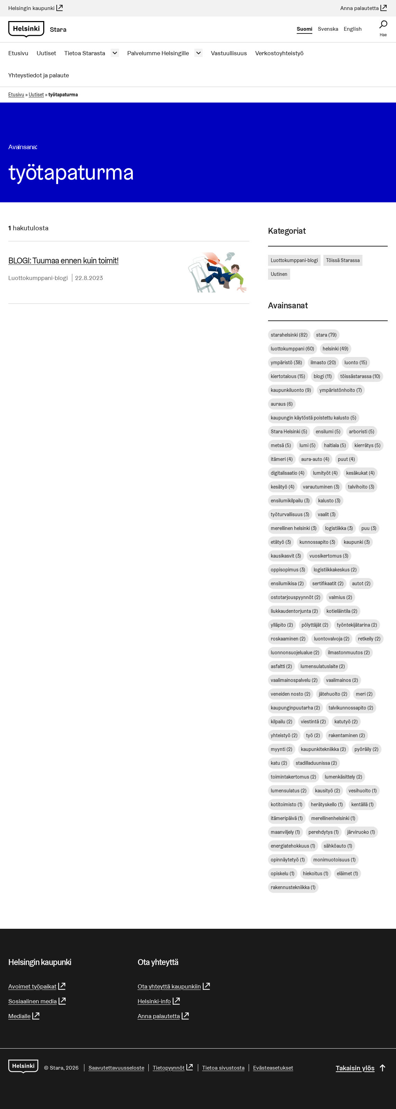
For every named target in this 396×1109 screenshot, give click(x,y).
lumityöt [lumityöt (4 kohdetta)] (325, 473)
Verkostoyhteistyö (279, 53)
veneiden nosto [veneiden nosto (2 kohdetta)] (291, 694)
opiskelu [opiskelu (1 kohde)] (283, 873)
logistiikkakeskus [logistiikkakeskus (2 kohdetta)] (335, 570)
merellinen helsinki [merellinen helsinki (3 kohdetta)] (294, 528)
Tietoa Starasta (84, 53)
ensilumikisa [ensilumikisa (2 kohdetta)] (287, 583)
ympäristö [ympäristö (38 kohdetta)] (286, 362)
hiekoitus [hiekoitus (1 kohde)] (316, 873)
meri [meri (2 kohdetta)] (364, 694)
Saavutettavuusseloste (116, 1067)
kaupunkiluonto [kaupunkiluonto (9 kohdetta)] (291, 390)
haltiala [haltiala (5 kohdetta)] (335, 445)
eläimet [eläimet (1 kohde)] (347, 873)
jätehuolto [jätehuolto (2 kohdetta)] (333, 694)
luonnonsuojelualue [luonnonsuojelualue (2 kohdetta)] (295, 652)
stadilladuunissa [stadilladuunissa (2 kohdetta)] (316, 763)
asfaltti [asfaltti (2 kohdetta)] (281, 666)
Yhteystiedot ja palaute (38, 75)
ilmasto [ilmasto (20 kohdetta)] (323, 362)
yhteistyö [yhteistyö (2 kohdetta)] (284, 735)
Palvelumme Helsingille (158, 53)
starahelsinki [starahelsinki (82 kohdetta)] (289, 335)
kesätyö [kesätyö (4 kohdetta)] (283, 487)
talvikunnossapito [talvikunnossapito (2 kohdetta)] (351, 708)
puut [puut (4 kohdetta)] (346, 459)
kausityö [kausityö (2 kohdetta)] (327, 791)
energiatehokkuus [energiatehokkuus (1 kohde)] (293, 846)
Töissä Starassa (343, 260)
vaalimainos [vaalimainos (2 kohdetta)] (342, 680)
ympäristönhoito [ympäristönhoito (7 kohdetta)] (341, 390)
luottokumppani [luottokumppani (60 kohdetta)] (292, 349)
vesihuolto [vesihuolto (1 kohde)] (363, 791)
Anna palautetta (364, 8)
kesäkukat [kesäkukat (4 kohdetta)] (360, 473)
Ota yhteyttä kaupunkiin (174, 986)
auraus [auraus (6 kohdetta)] (282, 404)
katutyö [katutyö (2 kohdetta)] (346, 722)
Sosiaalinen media (37, 1001)
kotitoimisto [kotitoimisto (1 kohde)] (287, 804)
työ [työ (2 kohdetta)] (313, 735)
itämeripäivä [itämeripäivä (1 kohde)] (287, 818)
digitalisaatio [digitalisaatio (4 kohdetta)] (288, 473)
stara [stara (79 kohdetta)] (326, 335)
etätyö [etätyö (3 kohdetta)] (281, 542)
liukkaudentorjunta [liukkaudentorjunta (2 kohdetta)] (294, 611)
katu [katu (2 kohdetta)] (279, 763)
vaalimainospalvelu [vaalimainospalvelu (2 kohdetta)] (294, 680)
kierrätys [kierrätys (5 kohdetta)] (367, 445)
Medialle (24, 1016)
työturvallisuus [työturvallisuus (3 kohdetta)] (290, 514)
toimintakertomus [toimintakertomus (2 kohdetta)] (293, 777)
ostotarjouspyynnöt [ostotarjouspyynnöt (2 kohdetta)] (296, 597)
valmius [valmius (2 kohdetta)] (340, 597)
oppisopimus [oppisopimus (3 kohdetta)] (288, 570)
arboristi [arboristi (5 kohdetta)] (362, 431)
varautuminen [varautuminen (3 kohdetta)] (321, 487)
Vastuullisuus (229, 53)
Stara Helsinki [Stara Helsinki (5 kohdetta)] (289, 431)
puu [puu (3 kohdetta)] (369, 528)
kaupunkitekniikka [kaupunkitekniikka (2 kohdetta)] (323, 749)
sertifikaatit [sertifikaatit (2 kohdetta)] (328, 583)
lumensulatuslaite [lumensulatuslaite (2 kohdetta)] (323, 666)
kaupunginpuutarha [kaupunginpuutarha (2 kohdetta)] (295, 708)
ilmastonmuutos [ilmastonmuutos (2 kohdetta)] (349, 652)
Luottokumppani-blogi (38, 278)
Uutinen (279, 274)
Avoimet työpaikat (37, 986)
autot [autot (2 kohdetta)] (361, 583)
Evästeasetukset (273, 1067)
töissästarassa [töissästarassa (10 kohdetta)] (360, 376)
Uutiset (46, 53)
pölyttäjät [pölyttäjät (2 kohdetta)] (315, 625)
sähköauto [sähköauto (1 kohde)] (338, 846)
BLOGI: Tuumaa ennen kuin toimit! (63, 260)
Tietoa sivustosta (223, 1067)
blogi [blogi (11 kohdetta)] (323, 376)
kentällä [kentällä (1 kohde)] (362, 804)
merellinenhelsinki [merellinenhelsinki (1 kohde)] (333, 818)
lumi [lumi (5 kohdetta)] (308, 445)
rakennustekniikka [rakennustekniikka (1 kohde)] (293, 887)
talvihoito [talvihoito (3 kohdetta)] (361, 487)
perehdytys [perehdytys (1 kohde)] (323, 832)
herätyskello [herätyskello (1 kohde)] (327, 804)
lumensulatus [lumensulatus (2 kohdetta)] (289, 791)
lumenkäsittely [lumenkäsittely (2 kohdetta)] (343, 777)
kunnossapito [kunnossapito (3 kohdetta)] (317, 542)
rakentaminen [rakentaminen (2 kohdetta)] (347, 735)
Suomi (304, 28)
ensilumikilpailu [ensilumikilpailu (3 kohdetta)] (290, 501)
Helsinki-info (159, 1001)
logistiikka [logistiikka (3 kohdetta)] (339, 528)
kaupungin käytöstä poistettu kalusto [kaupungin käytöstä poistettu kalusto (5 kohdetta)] (314, 418)
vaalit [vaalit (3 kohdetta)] (327, 514)
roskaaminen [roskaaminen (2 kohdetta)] (288, 639)
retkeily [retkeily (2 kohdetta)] (369, 639)
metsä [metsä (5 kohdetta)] (281, 445)
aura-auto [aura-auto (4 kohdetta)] (315, 459)
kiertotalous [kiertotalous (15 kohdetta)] (288, 376)
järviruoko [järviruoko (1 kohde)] (361, 832)
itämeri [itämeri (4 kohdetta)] (282, 459)
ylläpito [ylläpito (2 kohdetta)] (282, 625)
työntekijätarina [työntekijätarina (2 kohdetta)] (357, 625)
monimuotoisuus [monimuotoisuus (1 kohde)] (334, 860)
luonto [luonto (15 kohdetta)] (355, 362)
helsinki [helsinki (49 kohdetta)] (336, 349)
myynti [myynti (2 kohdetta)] (282, 749)
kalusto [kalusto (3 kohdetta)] (329, 501)
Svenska (328, 28)
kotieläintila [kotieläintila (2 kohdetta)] (342, 611)
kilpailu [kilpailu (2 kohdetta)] (282, 722)
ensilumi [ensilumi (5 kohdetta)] (328, 431)
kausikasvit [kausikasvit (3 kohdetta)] (286, 556)
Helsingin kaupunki (36, 8)
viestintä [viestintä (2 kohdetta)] (313, 722)
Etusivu (18, 53)
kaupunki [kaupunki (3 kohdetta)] (357, 542)
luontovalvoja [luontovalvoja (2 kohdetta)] (332, 639)
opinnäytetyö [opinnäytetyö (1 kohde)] (288, 860)
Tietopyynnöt (173, 1067)
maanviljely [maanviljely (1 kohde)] (285, 832)
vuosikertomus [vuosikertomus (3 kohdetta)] (329, 556)
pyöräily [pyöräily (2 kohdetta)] (366, 749)
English (353, 28)
